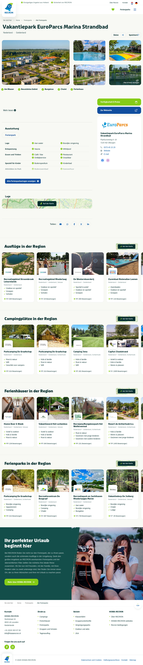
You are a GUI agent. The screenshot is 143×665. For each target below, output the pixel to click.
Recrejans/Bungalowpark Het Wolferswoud (88, 425)
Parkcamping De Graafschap (18, 351)
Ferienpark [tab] (10, 135)
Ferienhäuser (45, 621)
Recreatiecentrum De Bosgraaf (49, 497)
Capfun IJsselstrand (118, 351)
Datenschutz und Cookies (91, 660)
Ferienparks (129, 10)
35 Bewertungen (119, 516)
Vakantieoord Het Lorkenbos (53, 424)
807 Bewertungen (50, 516)
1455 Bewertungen (120, 443)
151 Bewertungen (85, 443)
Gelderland (18, 285)
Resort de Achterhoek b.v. (121, 424)
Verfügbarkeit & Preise (118, 102)
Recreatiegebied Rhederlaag (53, 279)
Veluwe (60, 282)
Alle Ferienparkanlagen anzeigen (23, 181)
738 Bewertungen (85, 516)
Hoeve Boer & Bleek (13, 424)
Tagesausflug (45, 633)
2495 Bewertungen (120, 371)
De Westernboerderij (83, 279)
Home (18, 20)
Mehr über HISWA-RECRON (21, 582)
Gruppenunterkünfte (83, 621)
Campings (44, 617)
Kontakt (125, 3)
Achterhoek (61, 355)
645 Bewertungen (15, 299)
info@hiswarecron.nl (12, 633)
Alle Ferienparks (41, 20)
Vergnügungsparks (82, 625)
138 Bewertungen (15, 443)
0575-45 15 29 (109, 147)
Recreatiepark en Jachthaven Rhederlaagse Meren (87, 497)
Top (137, 604)
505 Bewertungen (85, 299)
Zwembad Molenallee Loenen (123, 279)
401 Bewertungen (85, 371)
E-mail (106, 154)
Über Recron (114, 3)
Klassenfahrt (80, 617)
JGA (77, 633)
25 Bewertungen (49, 299)
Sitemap (132, 660)
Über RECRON (117, 617)
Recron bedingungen (119, 625)
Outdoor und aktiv (82, 629)
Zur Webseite (118, 110)
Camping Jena (80, 351)
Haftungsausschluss (112, 660)
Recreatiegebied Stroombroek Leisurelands (19, 280)
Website (107, 151)
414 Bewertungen (15, 371)
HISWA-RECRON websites (122, 621)
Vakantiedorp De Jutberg (120, 496)
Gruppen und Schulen (48, 629)
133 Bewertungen (120, 299)
